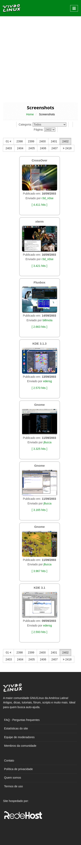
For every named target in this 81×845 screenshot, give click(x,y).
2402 (65, 141)
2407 (54, 148)
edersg (47, 381)
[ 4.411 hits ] (39, 204)
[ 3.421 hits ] (39, 265)
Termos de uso (13, 786)
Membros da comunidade (20, 745)
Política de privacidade (18, 769)
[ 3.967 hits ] (39, 571)
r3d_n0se (47, 198)
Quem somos (12, 777)
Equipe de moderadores (19, 737)
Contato (9, 760)
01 (8, 141)
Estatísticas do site (16, 728)
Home (30, 114)
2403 (9, 148)
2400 (42, 141)
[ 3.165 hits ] (39, 510)
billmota (47, 320)
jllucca (47, 442)
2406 (43, 148)
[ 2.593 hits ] (39, 632)
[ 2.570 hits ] (39, 388)
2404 (20, 148)
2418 (67, 148)
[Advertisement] (40, 59)
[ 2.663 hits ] (39, 326)
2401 (54, 141)
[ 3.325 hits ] (39, 448)
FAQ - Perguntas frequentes (22, 720)
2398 (19, 141)
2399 (31, 141)
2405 (31, 148)
